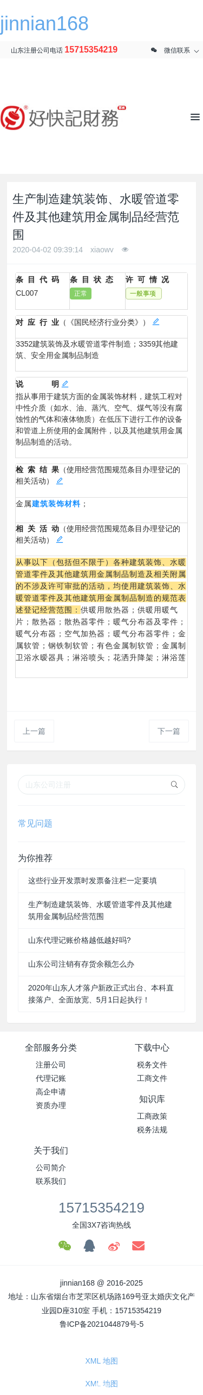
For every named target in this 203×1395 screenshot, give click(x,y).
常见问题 (35, 823)
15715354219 (90, 49)
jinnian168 (44, 23)
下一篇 (169, 731)
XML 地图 (101, 1361)
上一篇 (34, 731)
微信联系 (177, 50)
